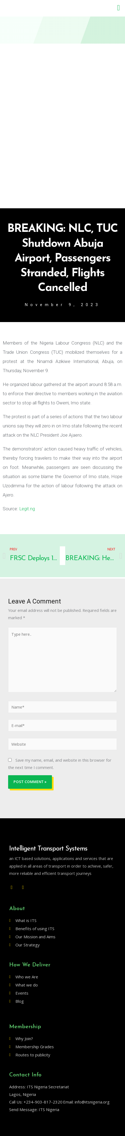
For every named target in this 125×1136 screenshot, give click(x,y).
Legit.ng (27, 508)
